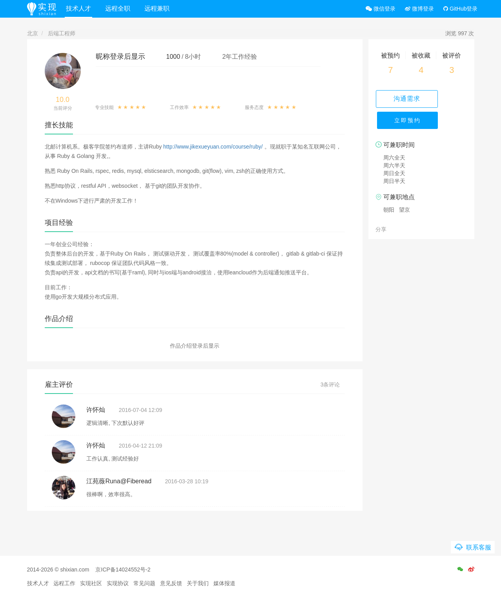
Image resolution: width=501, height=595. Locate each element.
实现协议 (118, 583)
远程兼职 (164, 8)
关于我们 (198, 583)
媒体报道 (224, 583)
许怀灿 (95, 409)
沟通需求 (421, 98)
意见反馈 (171, 583)
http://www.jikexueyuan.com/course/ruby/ (213, 146)
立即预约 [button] (421, 125)
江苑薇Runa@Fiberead (118, 481)
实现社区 (91, 583)
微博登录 (419, 8)
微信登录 (380, 8)
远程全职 (124, 8)
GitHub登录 (460, 8)
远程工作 (64, 583)
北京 (32, 33)
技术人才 (85, 8)
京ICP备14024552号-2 (122, 569)
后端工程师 (61, 33)
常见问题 (144, 583)
